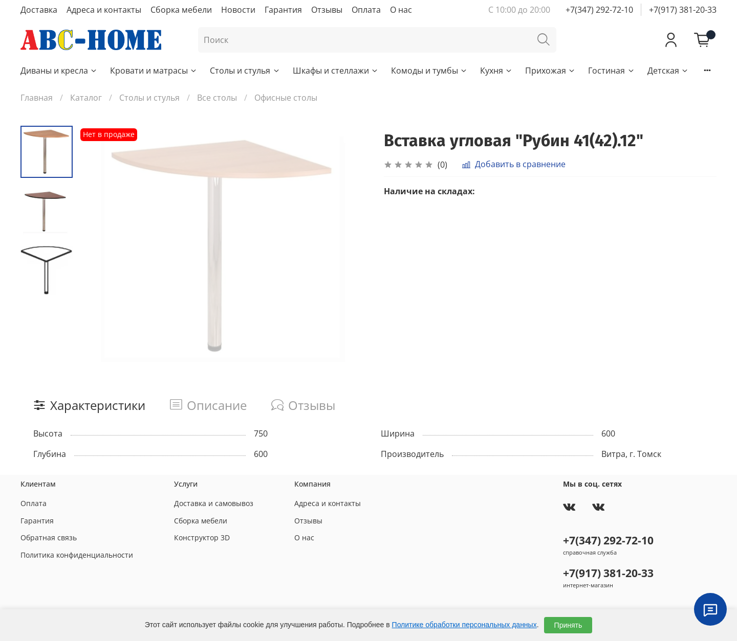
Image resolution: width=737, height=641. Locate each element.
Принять (568, 625)
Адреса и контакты (104, 9)
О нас (401, 9)
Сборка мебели (181, 9)
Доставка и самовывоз (213, 503)
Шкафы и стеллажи (336, 70)
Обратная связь (48, 537)
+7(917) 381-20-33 (683, 9)
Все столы (217, 97)
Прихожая (550, 70)
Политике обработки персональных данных (464, 625)
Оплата (366, 9)
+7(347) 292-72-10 (599, 9)
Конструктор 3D (202, 537)
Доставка (38, 9)
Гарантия (283, 9)
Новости (238, 9)
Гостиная (611, 70)
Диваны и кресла (59, 70)
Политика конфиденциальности (76, 555)
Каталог (86, 97)
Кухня (496, 70)
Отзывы (326, 9)
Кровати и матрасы (154, 70)
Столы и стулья (245, 70)
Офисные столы (285, 97)
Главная (36, 97)
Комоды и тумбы (429, 70)
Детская (668, 70)
